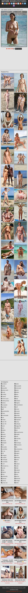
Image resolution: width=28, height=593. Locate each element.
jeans (17, 390)
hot (2, 417)
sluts (16, 436)
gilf (2, 409)
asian (3, 386)
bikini (3, 438)
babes (3, 430)
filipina (3, 472)
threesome (18, 445)
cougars (3, 455)
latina (17, 396)
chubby (3, 394)
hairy (3, 413)
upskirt (17, 451)
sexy (16, 474)
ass (2, 428)
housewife (18, 386)
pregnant (18, 419)
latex (16, 394)
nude (16, 466)
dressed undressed (6, 466)
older (16, 468)
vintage (17, 480)
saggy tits (18, 426)
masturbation (19, 405)
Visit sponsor (18, 48)
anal (3, 426)
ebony (3, 402)
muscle (17, 411)
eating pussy (5, 400)
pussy (17, 421)
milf (16, 407)
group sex (4, 482)
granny (3, 480)
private (17, 472)
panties (17, 415)
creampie (4, 459)
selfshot (17, 428)
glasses (3, 478)
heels (17, 384)
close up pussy (5, 398)
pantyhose (18, 417)
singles (17, 434)
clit (2, 453)
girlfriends (4, 476)
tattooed (17, 478)
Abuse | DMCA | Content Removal (10, 587)
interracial (18, 388)
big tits (3, 436)
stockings (18, 442)
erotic (3, 468)
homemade (4, 415)
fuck (2, 474)
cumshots (4, 461)
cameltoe (4, 449)
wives (17, 459)
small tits (17, 438)
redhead (17, 423)
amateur (4, 384)
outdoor (17, 470)
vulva (17, 455)
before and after (6, 390)
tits (16, 447)
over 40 (3, 423)
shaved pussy (19, 432)
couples (3, 457)
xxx (16, 461)
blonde (3, 440)
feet (2, 470)
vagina (17, 453)
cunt (3, 463)
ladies (17, 392)
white (17, 482)
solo (16, 440)
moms (17, 409)
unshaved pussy (19, 449)
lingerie (17, 402)
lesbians (17, 400)
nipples (17, 413)
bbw (2, 432)
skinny (17, 476)
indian (3, 419)
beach (3, 434)
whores (17, 457)
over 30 (3, 421)
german (3, 407)
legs (16, 398)
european (4, 405)
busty (3, 392)
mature (17, 463)
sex (16, 430)
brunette (4, 447)
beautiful (4, 388)
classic (3, 396)
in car (3, 451)
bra (2, 445)
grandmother (5, 411)
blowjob (3, 442)
